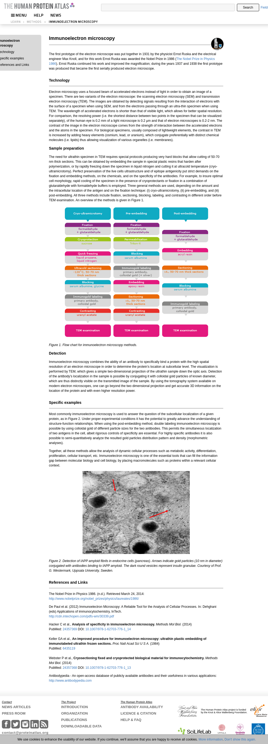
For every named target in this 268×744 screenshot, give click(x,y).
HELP (38, 15)
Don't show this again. (240, 739)
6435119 (69, 648)
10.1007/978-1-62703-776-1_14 (108, 629)
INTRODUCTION (74, 707)
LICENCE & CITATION (138, 713)
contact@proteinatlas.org (25, 733)
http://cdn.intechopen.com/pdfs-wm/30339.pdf (81, 616)
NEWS (55, 15)
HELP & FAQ (131, 720)
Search (248, 7)
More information (211, 739)
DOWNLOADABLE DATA (81, 726)
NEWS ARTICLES (16, 707)
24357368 (70, 668)
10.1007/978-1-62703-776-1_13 (108, 668)
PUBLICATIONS (74, 720)
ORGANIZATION (74, 713)
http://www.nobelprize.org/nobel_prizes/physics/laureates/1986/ (94, 599)
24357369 (70, 629)
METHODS (34, 22)
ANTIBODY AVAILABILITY (142, 707)
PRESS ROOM (13, 713)
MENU (19, 15)
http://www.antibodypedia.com (70, 680)
